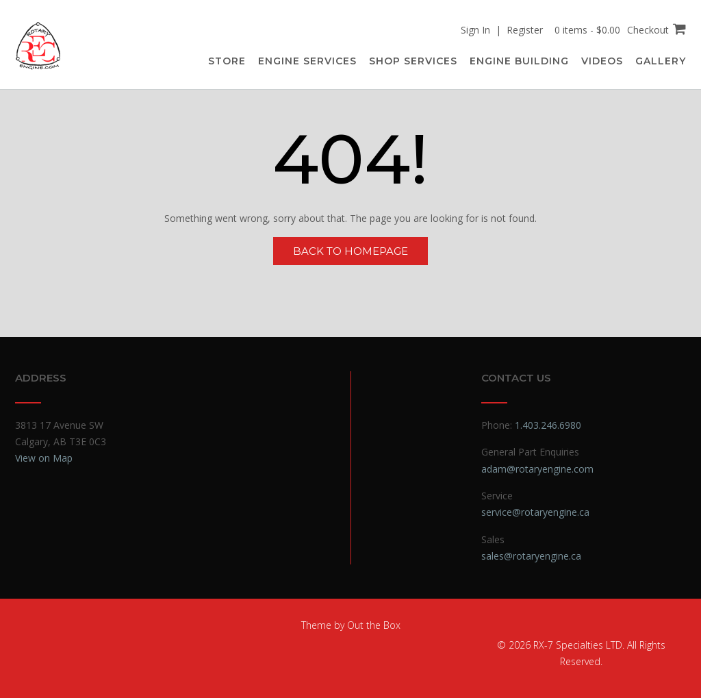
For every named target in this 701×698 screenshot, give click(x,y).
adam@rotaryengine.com (537, 468)
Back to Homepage (350, 251)
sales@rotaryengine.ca (531, 555)
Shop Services (413, 61)
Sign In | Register (502, 29)
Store (227, 61)
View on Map (44, 457)
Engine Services (307, 61)
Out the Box (373, 625)
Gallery (660, 61)
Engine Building (519, 61)
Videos (602, 61)
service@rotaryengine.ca (535, 512)
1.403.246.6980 (548, 425)
